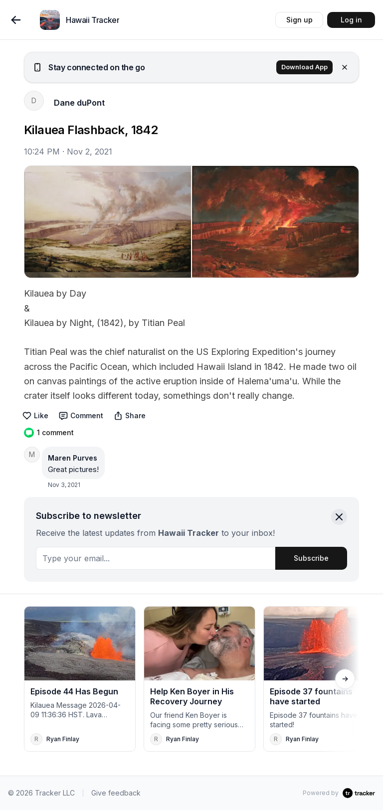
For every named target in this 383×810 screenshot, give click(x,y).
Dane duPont (79, 103)
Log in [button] (351, 19)
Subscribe (311, 558)
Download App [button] (304, 67)
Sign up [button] (299, 19)
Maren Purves (72, 458)
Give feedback (116, 793)
